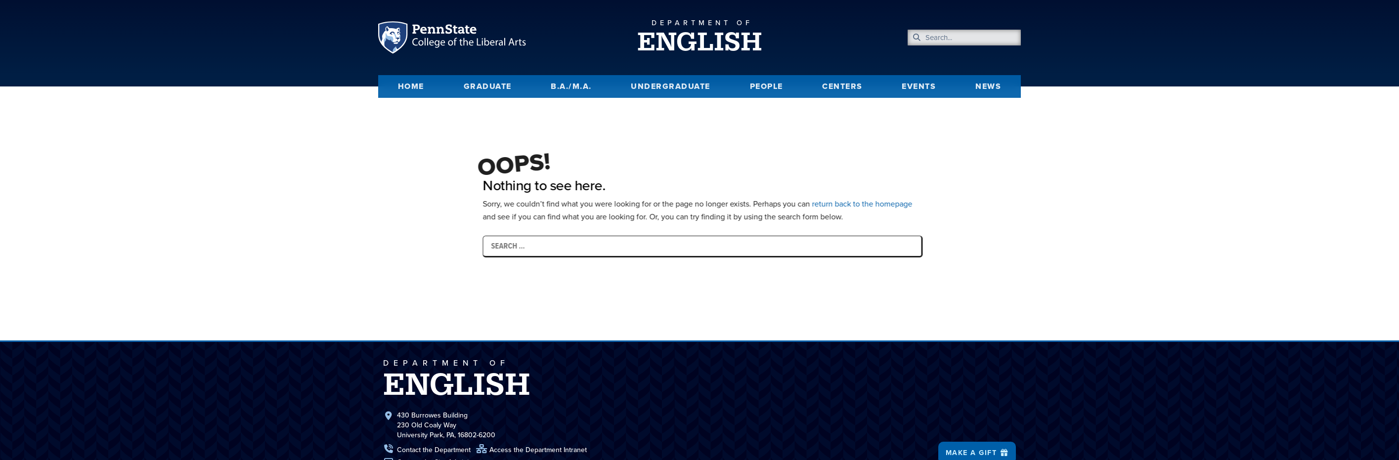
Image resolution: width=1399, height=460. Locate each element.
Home (411, 86)
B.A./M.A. (571, 86)
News (988, 86)
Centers (842, 86)
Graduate (488, 86)
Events (919, 86)
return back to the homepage (903, 203)
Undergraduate (670, 86)
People (766, 86)
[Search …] (743, 246)
